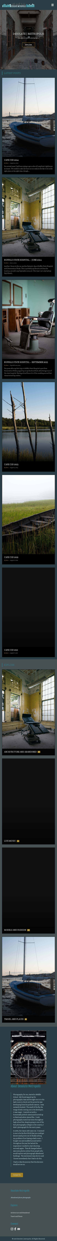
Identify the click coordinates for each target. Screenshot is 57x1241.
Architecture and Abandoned (20, 1213)
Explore (28, 45)
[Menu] (52, 4)
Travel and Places (16, 1216)
